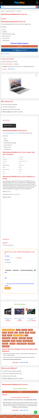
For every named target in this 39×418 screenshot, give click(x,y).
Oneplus (10, 332)
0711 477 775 (11, 69)
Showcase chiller (27, 340)
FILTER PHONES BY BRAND (8, 329)
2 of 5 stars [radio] (7, 258)
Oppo (4, 335)
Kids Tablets (6, 340)
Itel (16, 332)
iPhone (9, 335)
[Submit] (37, 7)
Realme (32, 332)
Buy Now (19, 46)
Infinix (4, 332)
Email (6, 277)
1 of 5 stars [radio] (5, 258)
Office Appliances (10, 11)
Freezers (5, 343)
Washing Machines (21, 343)
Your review (7, 259)
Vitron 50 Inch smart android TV (8, 319)
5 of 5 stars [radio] (18, 258)
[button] (1, 2)
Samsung (24, 329)
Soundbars (22, 338)
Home (2, 11)
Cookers (13, 343)
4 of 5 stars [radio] (14, 258)
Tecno (18, 329)
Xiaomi (30, 329)
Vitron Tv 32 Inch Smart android (31, 319)
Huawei (21, 332)
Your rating (7, 256)
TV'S (26, 335)
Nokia (27, 332)
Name (6, 272)
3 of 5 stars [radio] (10, 258)
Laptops (18, 11)
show (13, 125)
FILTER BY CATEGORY (18, 335)
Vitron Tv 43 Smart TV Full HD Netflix (20, 319)
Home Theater (6, 338)
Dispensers (31, 343)
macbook (9, 191)
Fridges (19, 340)
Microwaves (6, 346)
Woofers (15, 338)
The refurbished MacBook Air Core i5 (10, 133)
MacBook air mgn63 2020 (14, 194)
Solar (13, 340)
